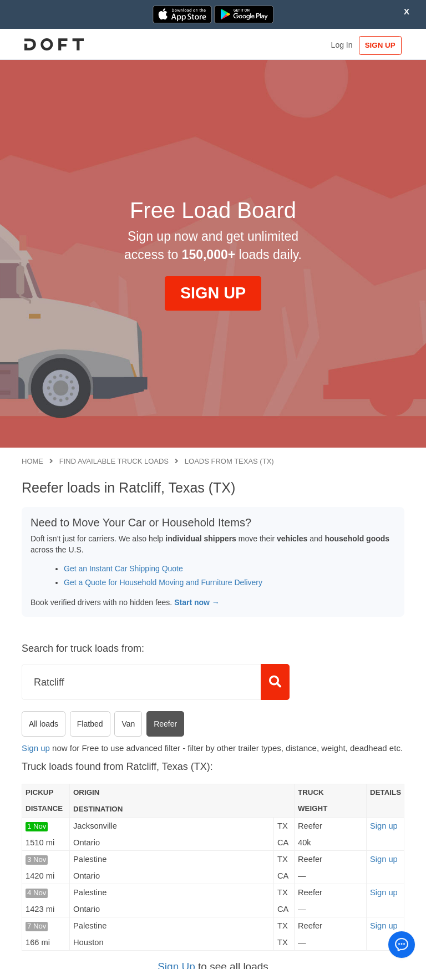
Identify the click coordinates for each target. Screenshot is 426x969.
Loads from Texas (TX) (229, 461)
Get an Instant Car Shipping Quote (123, 568)
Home (32, 461)
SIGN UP (378, 45)
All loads (43, 723)
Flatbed (90, 723)
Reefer (165, 723)
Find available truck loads (114, 461)
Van (128, 723)
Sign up (36, 748)
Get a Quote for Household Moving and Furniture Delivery (163, 582)
